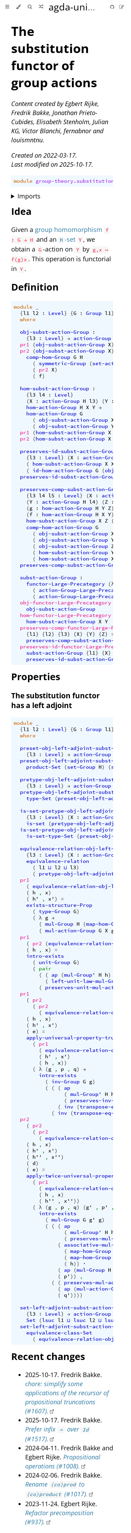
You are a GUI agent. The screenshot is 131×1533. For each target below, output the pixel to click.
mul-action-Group (70, 930)
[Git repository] (112, 6)
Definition (35, 286)
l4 (42, 395)
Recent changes (48, 1356)
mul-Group (59, 924)
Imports (29, 196)
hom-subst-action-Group (54, 388)
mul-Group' (79, 975)
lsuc (48, 1320)
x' (51, 899)
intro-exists (45, 956)
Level (56, 313)
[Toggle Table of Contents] (7, 7)
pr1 (24, 344)
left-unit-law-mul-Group (87, 981)
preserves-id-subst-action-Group (68, 451)
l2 (35, 313)
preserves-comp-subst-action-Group (72, 489)
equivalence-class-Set (59, 1333)
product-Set (43, 767)
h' (35, 899)
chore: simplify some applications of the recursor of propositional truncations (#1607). (67, 1397)
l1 (26, 313)
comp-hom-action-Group (59, 527)
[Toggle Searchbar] (29, 7)
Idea (21, 211)
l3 (32, 338)
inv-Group (65, 1082)
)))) (76, 1295)
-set (66, 239)
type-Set (38, 798)
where (28, 319)
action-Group (92, 338)
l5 (51, 496)
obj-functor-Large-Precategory (65, 603)
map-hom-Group (106, 924)
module (23, 181)
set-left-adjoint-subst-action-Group (75, 1308)
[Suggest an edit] (121, 6)
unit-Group (54, 962)
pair (45, 968)
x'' (56, 1157)
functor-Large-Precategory (65, 584)
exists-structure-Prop (59, 905)
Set (31, 1320)
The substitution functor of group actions (54, 57)
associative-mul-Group (97, 1245)
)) (64, 1063)
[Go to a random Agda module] (41, 7)
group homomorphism (68, 229)
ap (54, 975)
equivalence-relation (57, 861)
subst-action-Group (48, 577)
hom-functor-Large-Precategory (65, 615)
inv (68, 1107)
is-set (35, 823)
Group (94, 313)
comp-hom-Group (48, 357)
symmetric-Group (62, 363)
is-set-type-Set (49, 836)
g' (89, 1207)
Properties (35, 676)
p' (105, 1207)
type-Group (54, 911)
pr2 (24, 351)
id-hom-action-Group (62, 470)
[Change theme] (18, 7)
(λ (111, 584)
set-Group (81, 767)
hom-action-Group (51, 407)
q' (67, 1295)
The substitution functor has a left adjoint (55, 700)
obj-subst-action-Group (54, 332)
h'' (37, 1157)
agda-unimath (80, 6)
